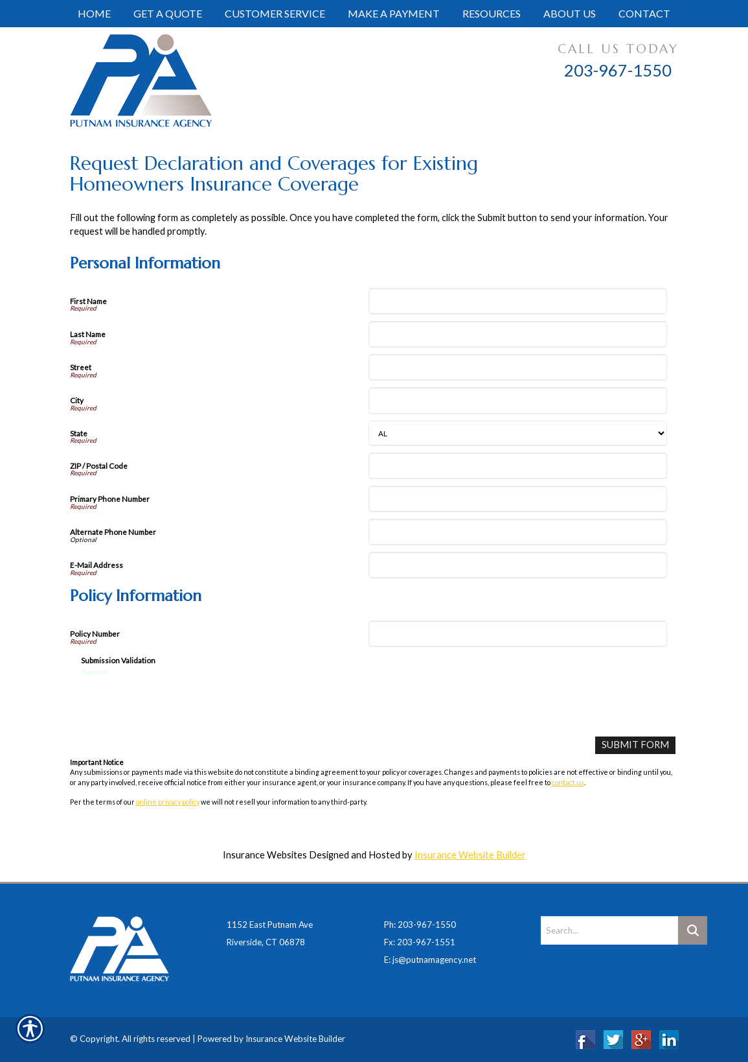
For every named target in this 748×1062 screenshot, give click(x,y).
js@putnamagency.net (434, 959)
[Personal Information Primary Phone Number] (517, 499)
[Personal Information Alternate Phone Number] (517, 532)
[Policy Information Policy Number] (517, 633)
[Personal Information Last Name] (517, 334)
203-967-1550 (618, 70)
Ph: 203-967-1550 (420, 924)
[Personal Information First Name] (517, 301)
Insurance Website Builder (470, 854)
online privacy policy (167, 801)
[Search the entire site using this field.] (609, 930)
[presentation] (179, 701)
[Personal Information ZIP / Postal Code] (517, 466)
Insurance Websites (265, 854)
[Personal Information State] (517, 433)
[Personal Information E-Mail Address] (517, 565)
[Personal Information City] (517, 400)
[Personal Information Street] (517, 367)
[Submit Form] (635, 745)
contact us (568, 782)
